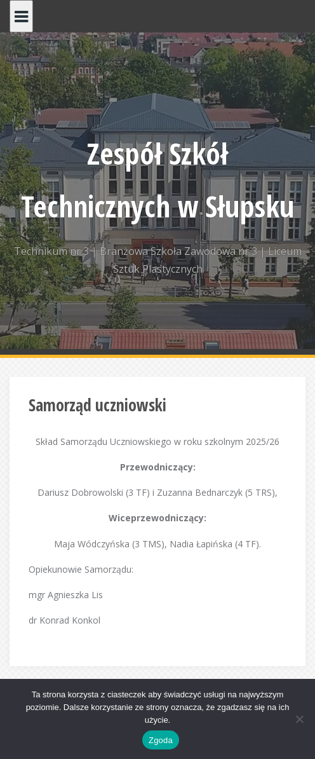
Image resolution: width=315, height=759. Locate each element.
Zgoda (161, 740)
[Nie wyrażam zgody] (299, 719)
